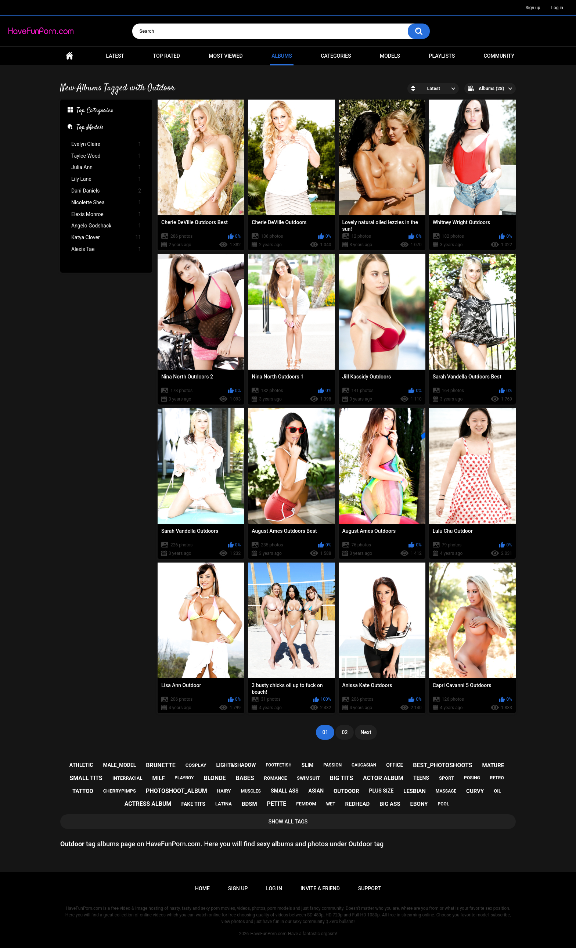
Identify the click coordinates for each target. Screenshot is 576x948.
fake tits (193, 804)
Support (369, 888)
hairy (224, 791)
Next (365, 732)
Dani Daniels (106, 191)
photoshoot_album (176, 790)
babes (245, 778)
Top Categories (94, 111)
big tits (341, 778)
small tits (85, 778)
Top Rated (166, 56)
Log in (557, 7)
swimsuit (308, 778)
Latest (115, 56)
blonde (215, 778)
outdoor (346, 791)
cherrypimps (119, 791)
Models (390, 56)
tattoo (82, 791)
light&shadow (236, 765)
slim (308, 765)
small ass (285, 791)
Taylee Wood (106, 156)
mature (493, 765)
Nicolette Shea (106, 203)
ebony (419, 804)
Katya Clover (106, 237)
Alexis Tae (106, 249)
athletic (81, 765)
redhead (357, 804)
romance (275, 778)
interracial (127, 778)
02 (345, 732)
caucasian (364, 765)
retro (497, 777)
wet (330, 804)
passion (332, 765)
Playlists (442, 56)
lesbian (414, 791)
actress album (148, 803)
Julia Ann (106, 167)
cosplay (196, 765)
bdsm (249, 804)
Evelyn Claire (106, 144)
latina (223, 804)
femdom (306, 804)
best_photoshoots (442, 765)
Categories (336, 56)
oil (497, 791)
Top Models (90, 128)
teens (421, 778)
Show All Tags (288, 822)
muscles (251, 791)
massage (446, 791)
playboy (184, 777)
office (394, 765)
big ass (389, 804)
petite (277, 803)
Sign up (533, 7)
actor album (383, 778)
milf (158, 778)
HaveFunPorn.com (268, 933)
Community (499, 56)
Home (69, 56)
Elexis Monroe (106, 214)
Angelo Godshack (106, 226)
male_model (119, 765)
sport (446, 778)
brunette (160, 765)
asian (316, 791)
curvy (475, 791)
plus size (381, 791)
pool (443, 804)
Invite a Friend (320, 888)
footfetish (278, 765)
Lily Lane (106, 179)
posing (472, 777)
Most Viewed (225, 56)
